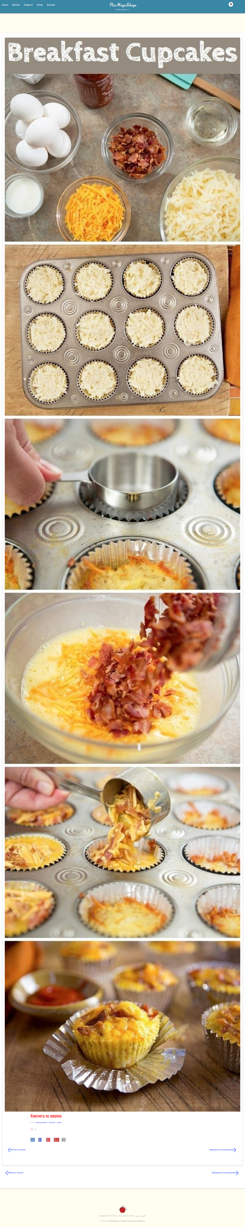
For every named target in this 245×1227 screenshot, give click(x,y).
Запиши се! (28, 4)
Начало (5, 4)
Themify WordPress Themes (133, 1220)
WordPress (114, 1220)
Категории (51, 4)
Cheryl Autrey (52, 1122)
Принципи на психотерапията (182, 1149)
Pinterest (59, 1122)
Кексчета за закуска (45, 1116)
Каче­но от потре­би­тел (41, 1122)
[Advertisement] (122, 24)
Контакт (40, 4)
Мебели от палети (16, 1149)
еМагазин (16, 4)
